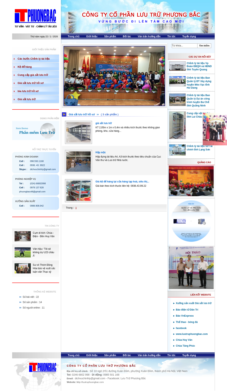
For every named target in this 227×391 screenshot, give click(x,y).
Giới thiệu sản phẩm (44, 49)
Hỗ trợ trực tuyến (44, 149)
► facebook (180, 328)
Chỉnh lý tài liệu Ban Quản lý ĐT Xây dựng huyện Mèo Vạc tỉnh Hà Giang (190, 82)
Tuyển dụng (189, 36)
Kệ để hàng (25, 66)
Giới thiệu (91, 36)
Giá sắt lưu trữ (27, 99)
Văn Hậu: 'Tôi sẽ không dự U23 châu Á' (43, 252)
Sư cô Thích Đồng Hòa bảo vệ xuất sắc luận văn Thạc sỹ (44, 268)
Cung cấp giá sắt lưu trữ (33, 74)
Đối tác (127, 36)
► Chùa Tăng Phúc (184, 345)
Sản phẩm (110, 36)
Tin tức (171, 36)
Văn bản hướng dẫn (149, 36)
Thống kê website (44, 291)
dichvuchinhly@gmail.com (43, 169)
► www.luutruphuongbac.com (190, 334)
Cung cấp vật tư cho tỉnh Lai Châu (189, 114)
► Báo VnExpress (183, 315)
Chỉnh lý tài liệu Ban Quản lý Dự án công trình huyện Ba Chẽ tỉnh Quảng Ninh (189, 100)
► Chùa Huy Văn (182, 340)
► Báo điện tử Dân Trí (185, 309)
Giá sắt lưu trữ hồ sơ (30, 83)
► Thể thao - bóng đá (185, 322)
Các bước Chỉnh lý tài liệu (34, 58)
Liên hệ (72, 42)
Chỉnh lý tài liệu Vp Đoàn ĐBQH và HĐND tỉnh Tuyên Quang (190, 66)
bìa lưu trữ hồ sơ (28, 91)
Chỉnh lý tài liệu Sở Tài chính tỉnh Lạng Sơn (191, 147)
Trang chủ (73, 36)
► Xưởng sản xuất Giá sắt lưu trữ (192, 303)
